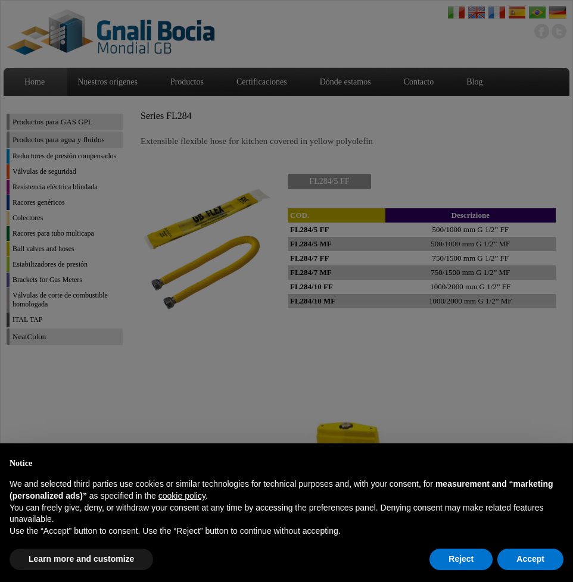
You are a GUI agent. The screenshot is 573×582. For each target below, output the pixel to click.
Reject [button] (461, 559)
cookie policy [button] (181, 495)
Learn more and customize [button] (81, 559)
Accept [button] (530, 559)
